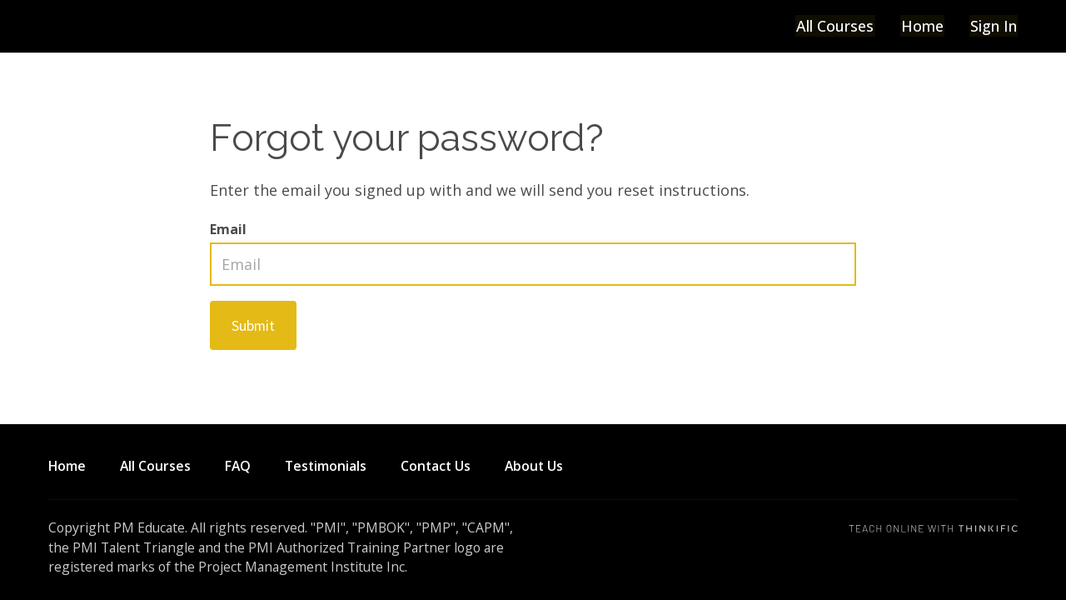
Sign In (993, 26)
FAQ (238, 466)
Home (923, 26)
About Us (534, 466)
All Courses (837, 26)
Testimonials (325, 466)
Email (228, 229)
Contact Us (436, 466)
